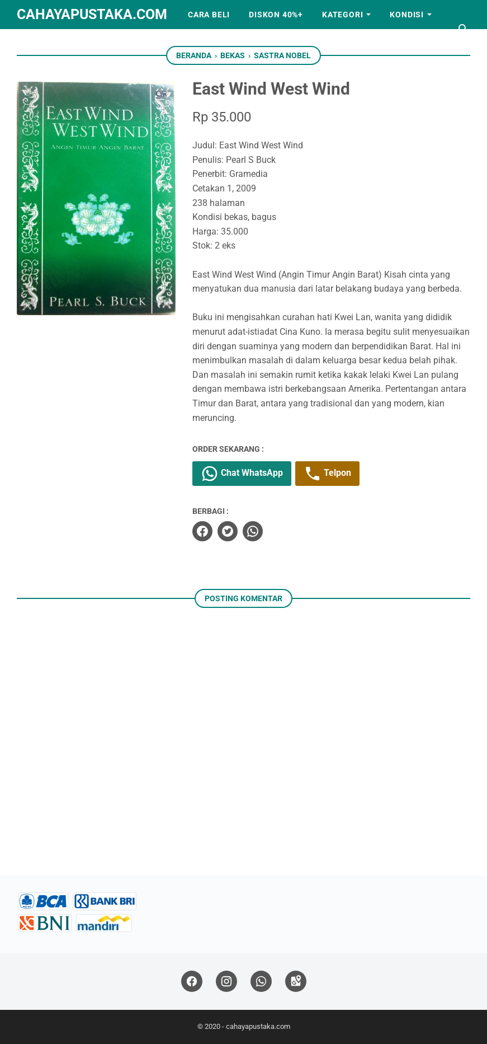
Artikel (43, 43)
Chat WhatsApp (242, 474)
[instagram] (226, 981)
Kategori (342, 14)
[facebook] (202, 531)
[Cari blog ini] (463, 29)
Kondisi (407, 14)
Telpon (327, 474)
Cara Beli (209, 14)
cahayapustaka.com (92, 14)
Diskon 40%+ (276, 14)
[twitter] (228, 531)
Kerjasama (105, 43)
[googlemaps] (295, 981)
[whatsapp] (253, 531)
